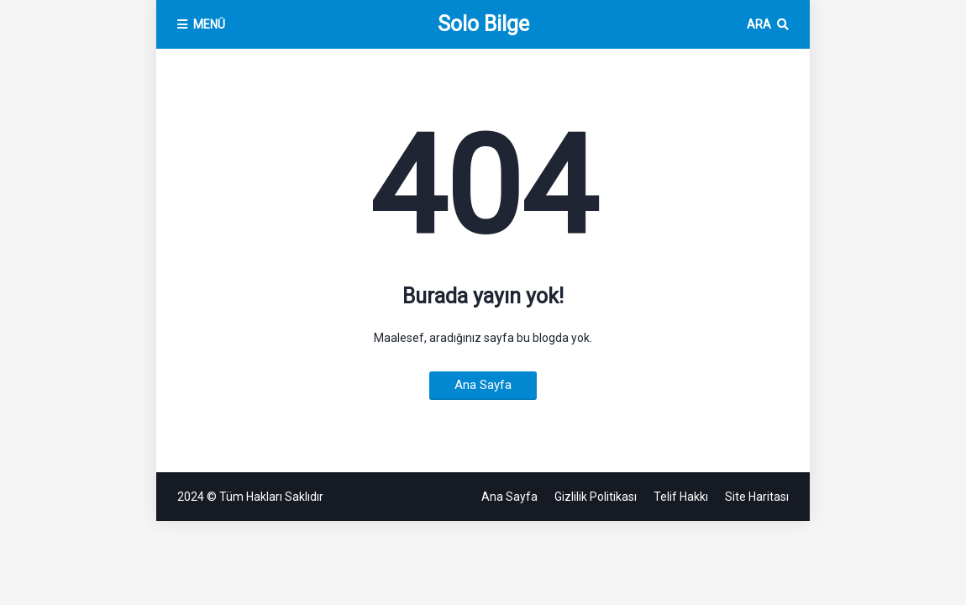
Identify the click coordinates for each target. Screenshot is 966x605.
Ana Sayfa (483, 384)
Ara (759, 24)
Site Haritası (757, 496)
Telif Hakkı (681, 496)
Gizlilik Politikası (595, 496)
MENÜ (209, 24)
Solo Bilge (483, 24)
